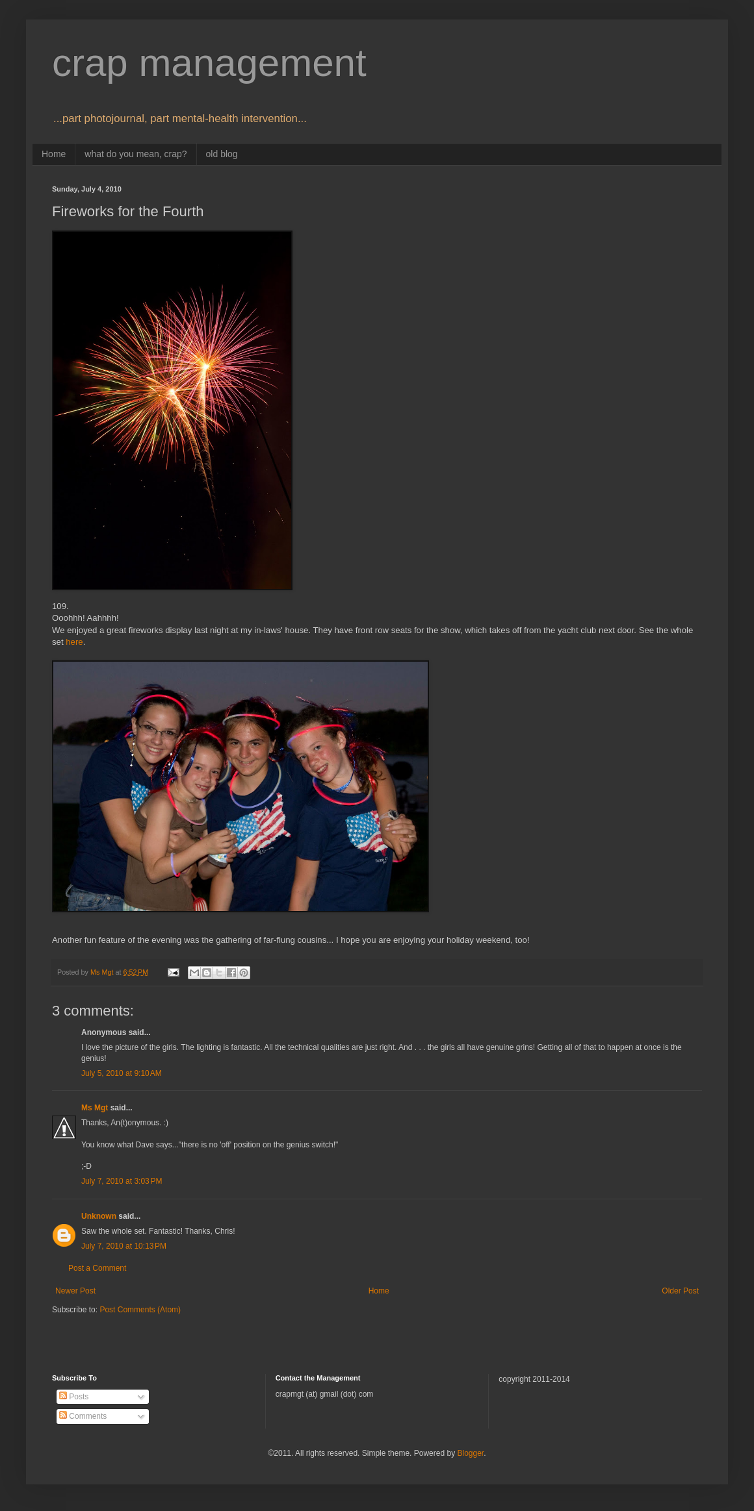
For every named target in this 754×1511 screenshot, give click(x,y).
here (74, 642)
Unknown (98, 1216)
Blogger (470, 1453)
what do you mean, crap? (135, 154)
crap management (209, 62)
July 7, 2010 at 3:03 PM (121, 1181)
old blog (222, 154)
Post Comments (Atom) (140, 1309)
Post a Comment (97, 1268)
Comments (83, 1416)
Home (54, 154)
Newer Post (75, 1290)
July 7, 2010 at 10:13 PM (123, 1246)
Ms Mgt (94, 1107)
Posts (73, 1396)
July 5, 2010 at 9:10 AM (121, 1073)
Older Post (680, 1290)
